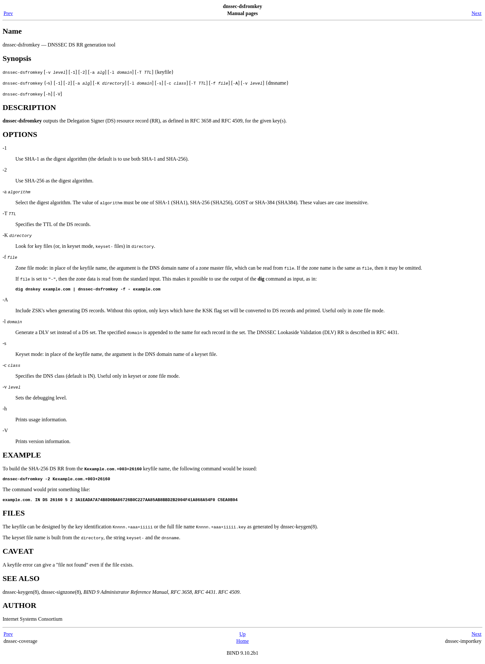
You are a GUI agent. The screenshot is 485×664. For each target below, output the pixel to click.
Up (242, 637)
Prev (8, 13)
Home (242, 644)
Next (476, 13)
